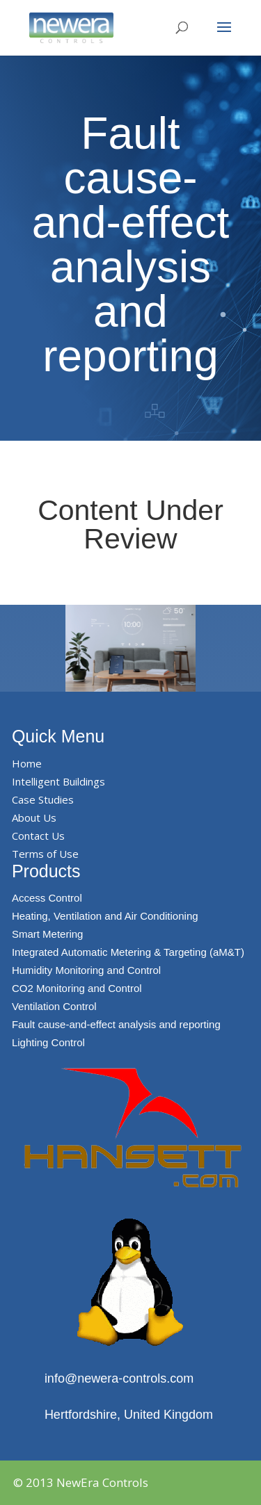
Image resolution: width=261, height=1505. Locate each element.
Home (27, 763)
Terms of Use (45, 854)
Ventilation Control (54, 1006)
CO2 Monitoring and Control (77, 988)
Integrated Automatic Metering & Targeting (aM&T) (128, 952)
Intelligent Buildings (58, 781)
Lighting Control (48, 1042)
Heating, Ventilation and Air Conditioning (105, 916)
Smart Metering (48, 934)
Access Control (47, 898)
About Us (34, 817)
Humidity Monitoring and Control (86, 970)
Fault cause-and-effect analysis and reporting (116, 1024)
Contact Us (38, 836)
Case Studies (43, 799)
